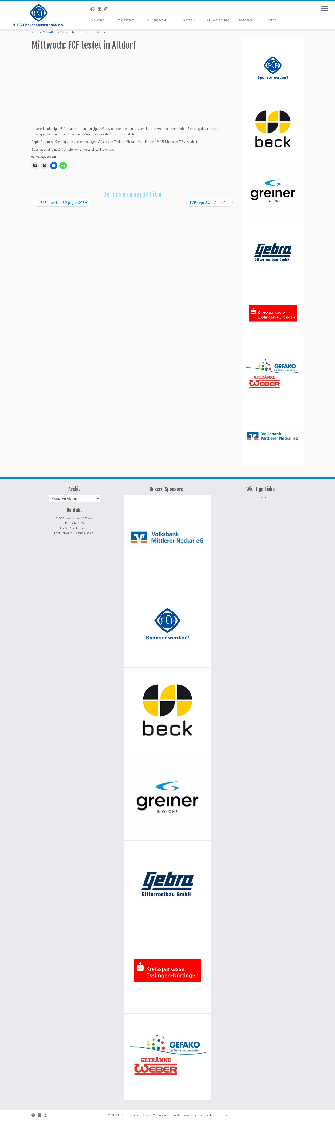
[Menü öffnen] (324, 8)
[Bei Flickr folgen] (101, 9)
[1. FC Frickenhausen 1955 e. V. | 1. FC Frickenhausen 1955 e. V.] (38, 15)
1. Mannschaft (126, 19)
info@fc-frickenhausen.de (78, 533)
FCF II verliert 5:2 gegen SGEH (61, 202)
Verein (273, 19)
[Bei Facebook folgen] (94, 9)
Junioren (187, 19)
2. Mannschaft (159, 19)
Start (35, 32)
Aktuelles (97, 19)
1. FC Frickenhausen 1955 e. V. (137, 1115)
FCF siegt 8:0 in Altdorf (209, 202)
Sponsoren (248, 19)
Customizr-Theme (216, 1115)
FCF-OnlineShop (217, 19)
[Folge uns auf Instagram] (107, 9)
